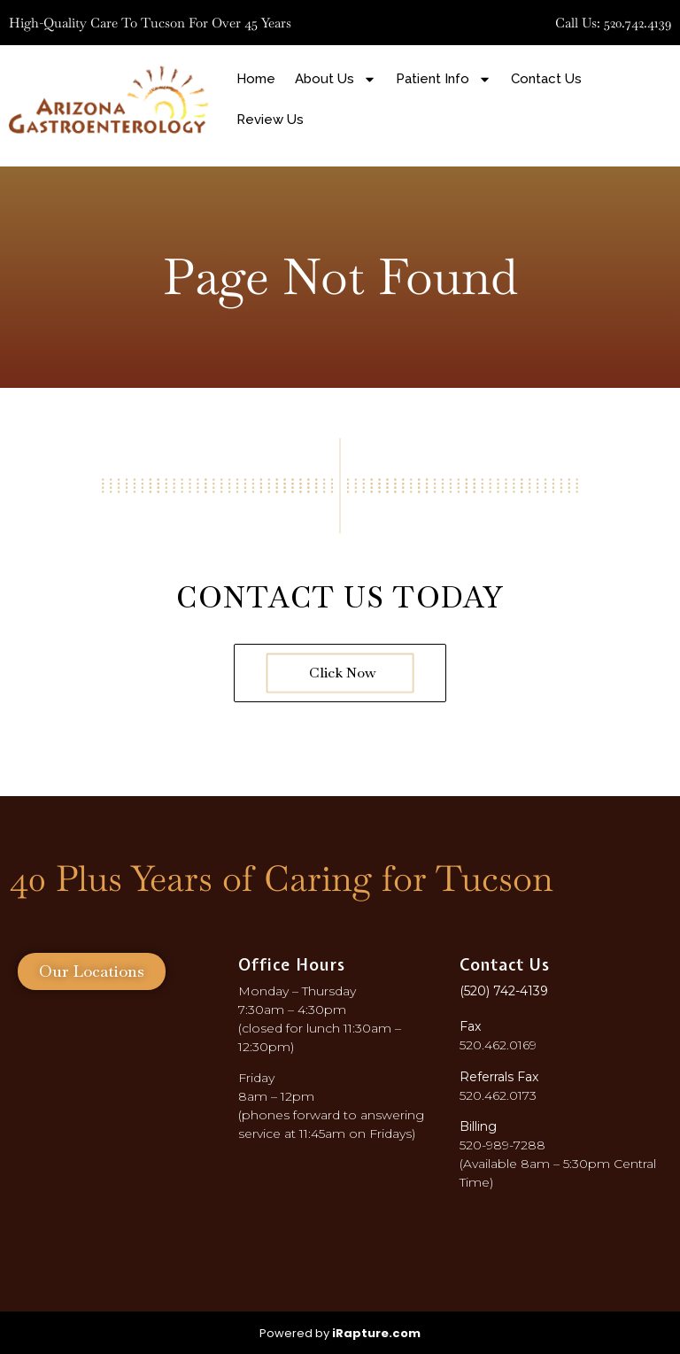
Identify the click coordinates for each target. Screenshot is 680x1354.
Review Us (270, 120)
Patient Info (443, 79)
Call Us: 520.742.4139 (613, 22)
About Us (335, 79)
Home (255, 79)
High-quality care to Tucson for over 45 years (150, 22)
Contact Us (546, 79)
